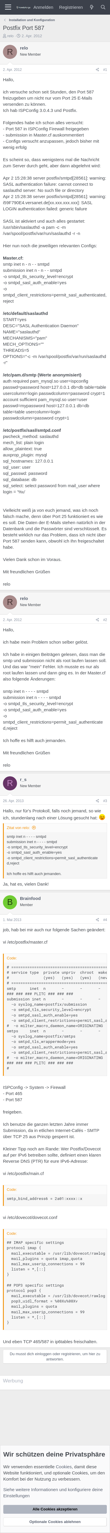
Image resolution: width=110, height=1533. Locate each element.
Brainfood (30, 898)
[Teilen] (97, 69)
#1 (105, 70)
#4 (105, 920)
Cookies (64, 1466)
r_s (23, 779)
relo (10, 36)
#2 (105, 620)
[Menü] (8, 7)
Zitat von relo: (18, 828)
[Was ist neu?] (91, 7)
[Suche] (103, 7)
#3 (105, 801)
